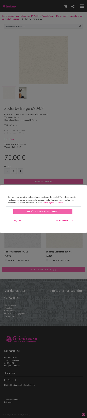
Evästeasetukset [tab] (64, 220)
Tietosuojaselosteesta (52, 202)
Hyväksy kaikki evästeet (43, 211)
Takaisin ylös (83, 414)
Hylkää (17, 220)
